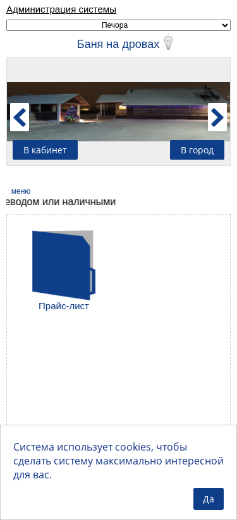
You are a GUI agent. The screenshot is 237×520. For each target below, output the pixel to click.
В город (197, 150)
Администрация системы (61, 9)
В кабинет (45, 150)
